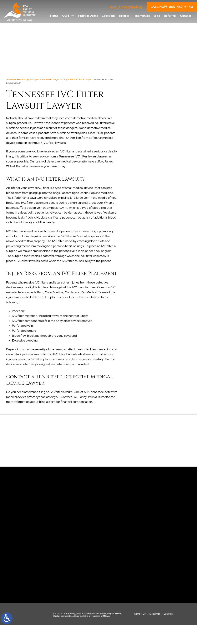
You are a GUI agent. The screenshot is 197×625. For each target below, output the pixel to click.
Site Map (168, 613)
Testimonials (141, 16)
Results (124, 16)
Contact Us (140, 613)
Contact (185, 16)
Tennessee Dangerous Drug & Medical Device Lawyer (66, 79)
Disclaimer (154, 613)
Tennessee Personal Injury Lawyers (22, 79)
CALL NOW (171, 6)
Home (54, 16)
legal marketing (81, 616)
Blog (157, 16)
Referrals (170, 16)
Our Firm (68, 16)
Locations (108, 16)
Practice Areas (88, 16)
